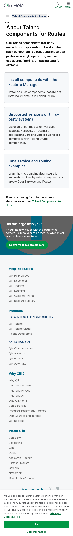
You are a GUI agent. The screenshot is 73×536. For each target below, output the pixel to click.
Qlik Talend (16, 323)
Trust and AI (16, 395)
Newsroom (15, 472)
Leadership (16, 442)
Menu (68, 6)
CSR (11, 447)
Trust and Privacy (19, 390)
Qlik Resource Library (22, 300)
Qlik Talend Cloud (20, 328)
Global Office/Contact (22, 478)
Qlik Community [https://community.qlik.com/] (33, 489)
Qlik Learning (17, 290)
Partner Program (19, 462)
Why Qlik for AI (18, 400)
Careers (14, 467)
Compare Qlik (17, 405)
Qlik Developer (18, 280)
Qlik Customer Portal (21, 295)
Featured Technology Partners (27, 410)
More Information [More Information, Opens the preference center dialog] (36, 531)
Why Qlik (14, 380)
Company (15, 437)
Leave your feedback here (27, 244)
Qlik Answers (17, 353)
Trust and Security (20, 385)
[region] (36, 513)
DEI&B (12, 452)
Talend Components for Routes (29, 16)
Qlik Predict (16, 358)
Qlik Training (16, 285)
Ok (36, 524)
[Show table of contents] (7, 16)
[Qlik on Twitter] (50, 489)
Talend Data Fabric (20, 333)
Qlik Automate (17, 363)
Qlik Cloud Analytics (21, 348)
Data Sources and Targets (25, 415)
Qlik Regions (16, 420)
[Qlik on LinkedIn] (57, 489)
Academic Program (20, 457)
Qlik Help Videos (19, 275)
